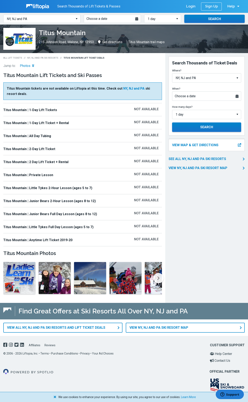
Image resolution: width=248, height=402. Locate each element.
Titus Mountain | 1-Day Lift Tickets (30, 110)
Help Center (221, 354)
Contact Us (220, 361)
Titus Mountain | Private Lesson (28, 175)
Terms (44, 353)
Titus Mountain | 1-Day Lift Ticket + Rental (36, 123)
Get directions (110, 42)
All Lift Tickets (12, 58)
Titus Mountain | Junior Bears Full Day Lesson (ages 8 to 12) (50, 214)
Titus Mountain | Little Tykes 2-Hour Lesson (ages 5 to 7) (47, 188)
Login (190, 6)
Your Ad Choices (103, 353)
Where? (176, 70)
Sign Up (211, 6)
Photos (27, 66)
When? (176, 88)
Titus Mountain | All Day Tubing (27, 136)
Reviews (49, 345)
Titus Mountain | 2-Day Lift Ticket (29, 149)
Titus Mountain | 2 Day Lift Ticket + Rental (35, 162)
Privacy (85, 353)
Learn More (188, 397)
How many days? (182, 106)
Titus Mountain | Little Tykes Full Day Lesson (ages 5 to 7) (48, 227)
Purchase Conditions (64, 353)
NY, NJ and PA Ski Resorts (42, 58)
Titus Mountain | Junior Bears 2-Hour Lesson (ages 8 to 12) (49, 201)
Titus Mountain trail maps (146, 42)
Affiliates (34, 345)
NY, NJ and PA (134, 88)
